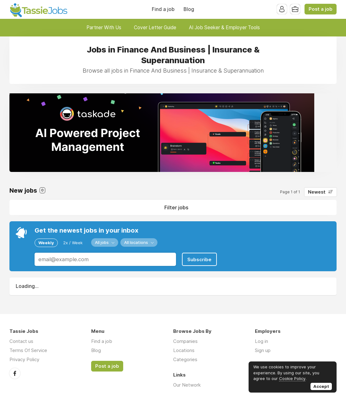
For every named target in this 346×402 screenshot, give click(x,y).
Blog (189, 9)
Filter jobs (176, 207)
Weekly (46, 242)
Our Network (187, 385)
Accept (321, 386)
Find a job (163, 9)
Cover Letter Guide (155, 27)
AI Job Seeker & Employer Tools (224, 27)
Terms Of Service (28, 350)
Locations (184, 350)
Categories (185, 359)
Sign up (263, 350)
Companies (185, 341)
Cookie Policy (292, 378)
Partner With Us (103, 27)
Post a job (320, 9)
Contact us (21, 341)
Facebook (14, 373)
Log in (261, 341)
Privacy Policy (24, 359)
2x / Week (73, 242)
